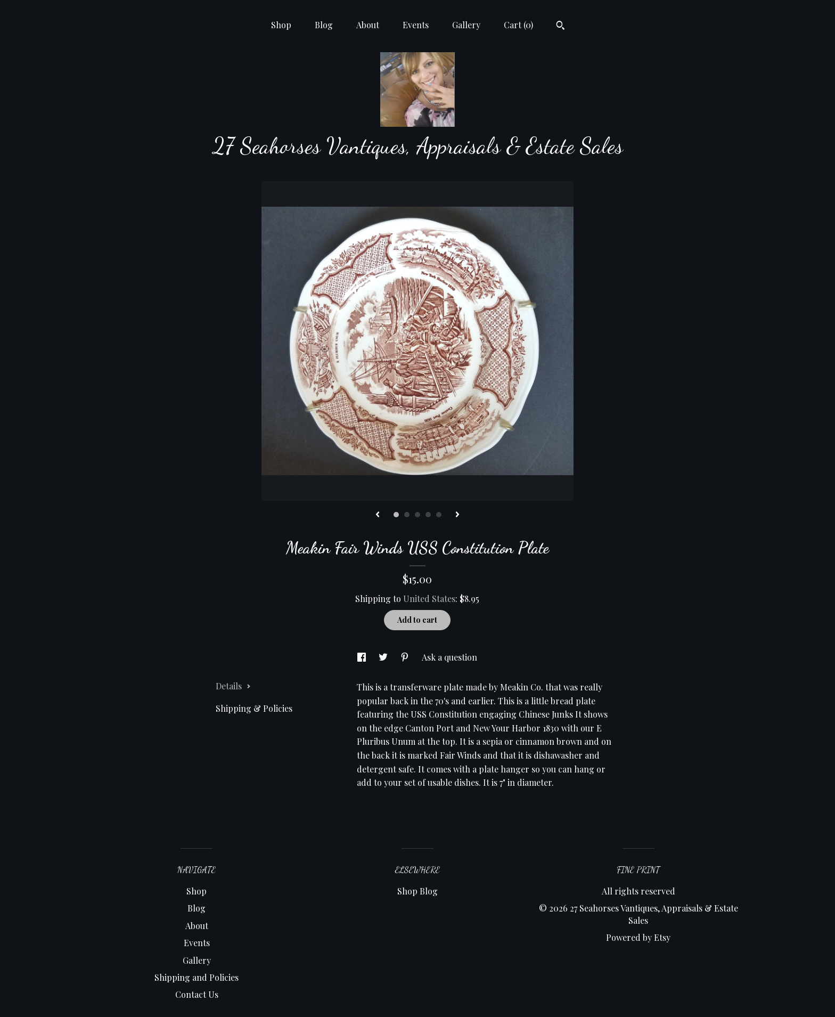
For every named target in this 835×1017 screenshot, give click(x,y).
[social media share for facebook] (362, 657)
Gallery (466, 24)
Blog (324, 24)
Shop (281, 24)
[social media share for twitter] (384, 657)
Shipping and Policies (196, 977)
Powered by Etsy (638, 937)
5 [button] (438, 514)
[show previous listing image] (377, 515)
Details (233, 685)
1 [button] (396, 514)
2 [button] (407, 514)
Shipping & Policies (254, 708)
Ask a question (449, 657)
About (367, 24)
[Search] (560, 26)
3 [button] (417, 514)
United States (429, 598)
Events (416, 24)
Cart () (518, 24)
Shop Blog (417, 891)
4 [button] (428, 514)
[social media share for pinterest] (405, 657)
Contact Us (196, 994)
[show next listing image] (457, 515)
